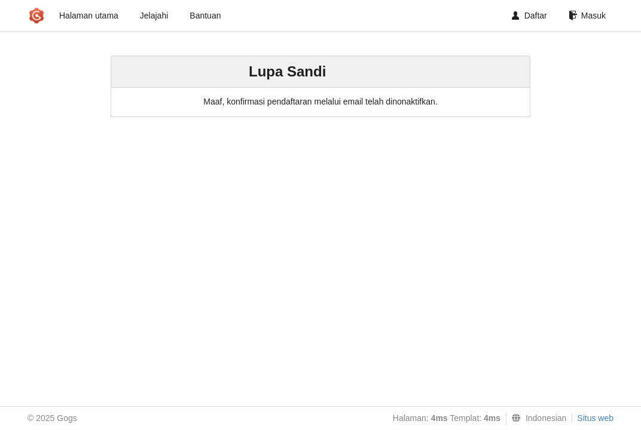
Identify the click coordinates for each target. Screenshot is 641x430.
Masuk (587, 15)
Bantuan (205, 15)
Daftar (529, 15)
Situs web (595, 418)
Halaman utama (88, 15)
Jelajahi (154, 15)
